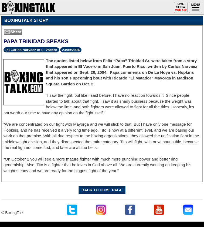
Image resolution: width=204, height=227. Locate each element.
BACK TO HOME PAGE (102, 190)
